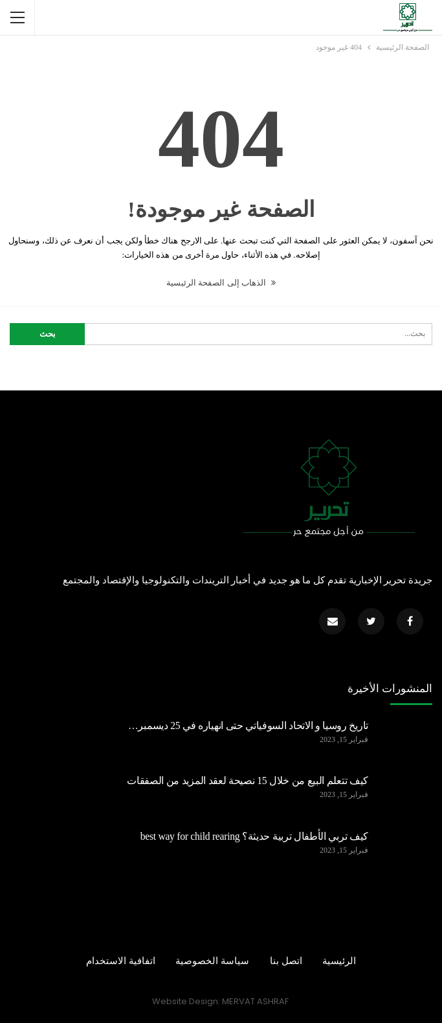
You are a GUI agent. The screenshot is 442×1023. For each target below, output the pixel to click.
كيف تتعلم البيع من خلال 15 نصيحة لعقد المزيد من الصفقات (247, 780)
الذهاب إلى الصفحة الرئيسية (221, 282)
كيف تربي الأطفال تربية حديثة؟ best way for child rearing (254, 836)
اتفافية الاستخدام (120, 961)
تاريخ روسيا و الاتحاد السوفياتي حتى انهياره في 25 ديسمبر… (248, 725)
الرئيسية (339, 961)
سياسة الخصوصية (212, 961)
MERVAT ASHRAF (255, 1001)
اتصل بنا (286, 961)
